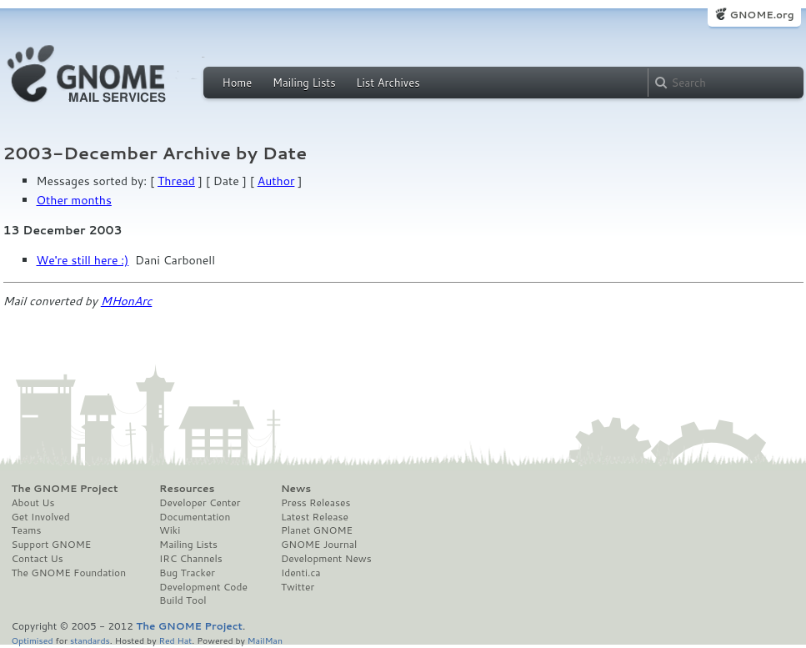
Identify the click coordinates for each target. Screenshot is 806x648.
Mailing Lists (304, 82)
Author (276, 181)
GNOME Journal (319, 544)
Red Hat (175, 640)
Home (238, 82)
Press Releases (315, 503)
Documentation (194, 517)
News (296, 488)
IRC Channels (191, 558)
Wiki (169, 530)
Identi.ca (301, 573)
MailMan (265, 640)
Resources (186, 488)
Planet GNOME (317, 530)
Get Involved (41, 517)
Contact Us (37, 558)
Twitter (297, 587)
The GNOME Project (65, 488)
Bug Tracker (187, 573)
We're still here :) (83, 260)
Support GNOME (52, 544)
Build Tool (182, 600)
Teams (27, 530)
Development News (326, 558)
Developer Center (199, 503)
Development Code (203, 587)
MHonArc (127, 301)
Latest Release (314, 517)
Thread (176, 181)
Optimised (32, 640)
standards (90, 640)
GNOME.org (761, 15)
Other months (74, 200)
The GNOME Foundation (69, 573)
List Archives (387, 82)
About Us (33, 503)
